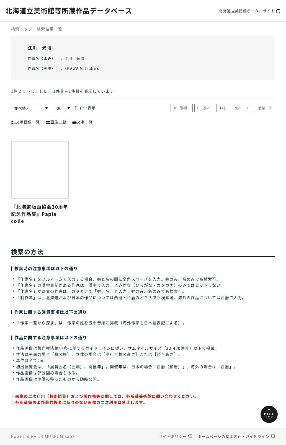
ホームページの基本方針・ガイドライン (233, 436)
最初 (183, 107)
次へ (238, 107)
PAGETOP (269, 416)
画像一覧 (55, 121)
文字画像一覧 (25, 121)
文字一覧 (82, 121)
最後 (262, 107)
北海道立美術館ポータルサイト (247, 10)
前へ (207, 107)
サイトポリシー (173, 436)
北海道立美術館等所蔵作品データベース (69, 10)
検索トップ (21, 29)
